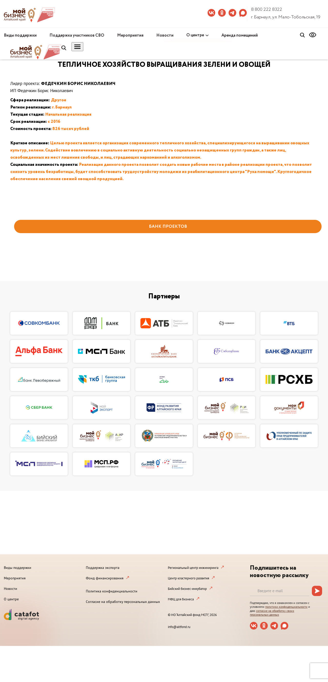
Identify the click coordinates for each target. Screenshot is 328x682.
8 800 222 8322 (266, 9)
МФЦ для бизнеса (181, 599)
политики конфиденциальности (286, 607)
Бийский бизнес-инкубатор (187, 589)
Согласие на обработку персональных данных (123, 601)
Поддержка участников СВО (76, 35)
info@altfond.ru (179, 627)
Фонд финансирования (105, 578)
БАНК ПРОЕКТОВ (168, 226)
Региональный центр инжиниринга (193, 568)
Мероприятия (130, 35)
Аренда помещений (239, 35)
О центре (195, 35)
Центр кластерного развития (188, 578)
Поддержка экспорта (102, 567)
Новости (164, 35)
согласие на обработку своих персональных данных (272, 613)
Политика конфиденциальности (111, 591)
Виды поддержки (20, 35)
